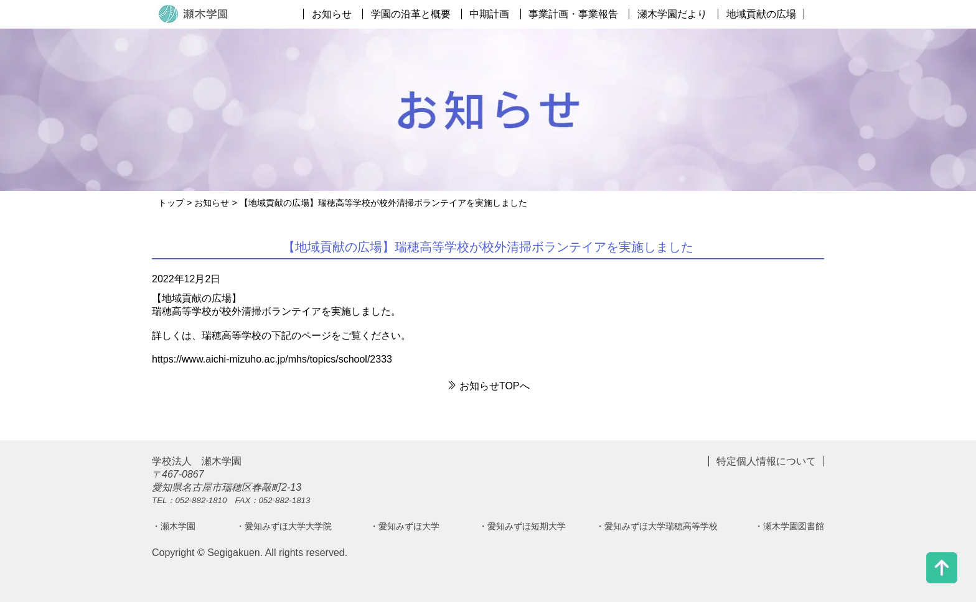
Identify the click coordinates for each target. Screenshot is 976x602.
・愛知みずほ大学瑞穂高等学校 (657, 526)
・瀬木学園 (173, 526)
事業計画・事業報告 (573, 14)
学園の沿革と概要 (411, 14)
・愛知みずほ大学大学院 (284, 526)
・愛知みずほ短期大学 (522, 526)
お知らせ (332, 14)
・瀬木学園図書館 (789, 526)
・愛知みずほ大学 (404, 526)
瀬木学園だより (672, 14)
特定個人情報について (766, 461)
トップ (171, 203)
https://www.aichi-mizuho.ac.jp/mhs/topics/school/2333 (272, 359)
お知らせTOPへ (487, 386)
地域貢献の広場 (761, 14)
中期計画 (489, 14)
